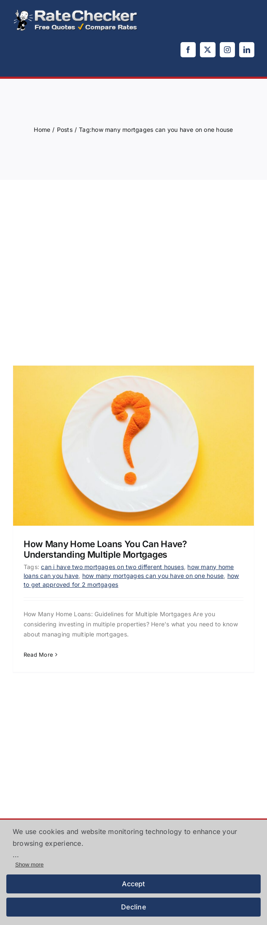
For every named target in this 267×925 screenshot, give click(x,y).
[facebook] (188, 49)
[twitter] (207, 49)
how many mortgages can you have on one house (153, 575)
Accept (133, 884)
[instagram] (227, 49)
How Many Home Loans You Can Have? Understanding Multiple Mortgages (105, 549)
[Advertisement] (133, 264)
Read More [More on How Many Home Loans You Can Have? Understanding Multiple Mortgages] (38, 654)
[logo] (76, 12)
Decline (133, 907)
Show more (29, 864)
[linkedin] (246, 49)
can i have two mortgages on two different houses (112, 566)
